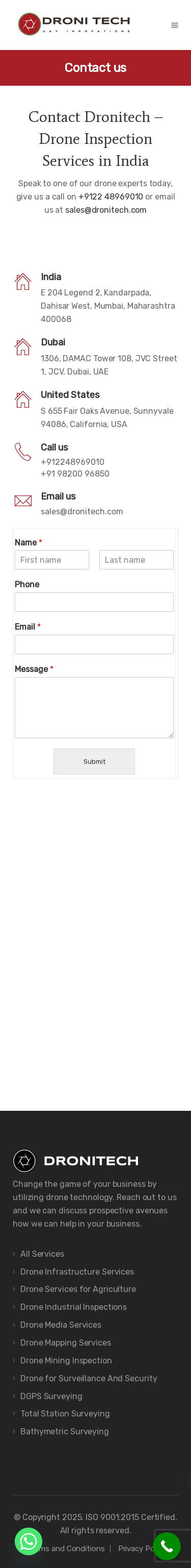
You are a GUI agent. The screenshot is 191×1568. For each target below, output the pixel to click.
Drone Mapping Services (65, 1343)
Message (34, 669)
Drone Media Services (60, 1325)
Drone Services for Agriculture (78, 1289)
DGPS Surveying (51, 1396)
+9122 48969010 (112, 197)
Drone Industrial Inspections (73, 1307)
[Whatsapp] (28, 1541)
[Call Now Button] (167, 1546)
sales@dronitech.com (106, 210)
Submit (94, 761)
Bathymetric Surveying (64, 1431)
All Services (42, 1254)
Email (28, 627)
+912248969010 (72, 462)
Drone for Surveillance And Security (88, 1378)
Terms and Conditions (66, 1548)
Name (28, 542)
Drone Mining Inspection (66, 1360)
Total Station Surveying (65, 1413)
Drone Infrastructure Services (77, 1272)
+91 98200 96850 (75, 474)
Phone (27, 584)
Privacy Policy (142, 1548)
